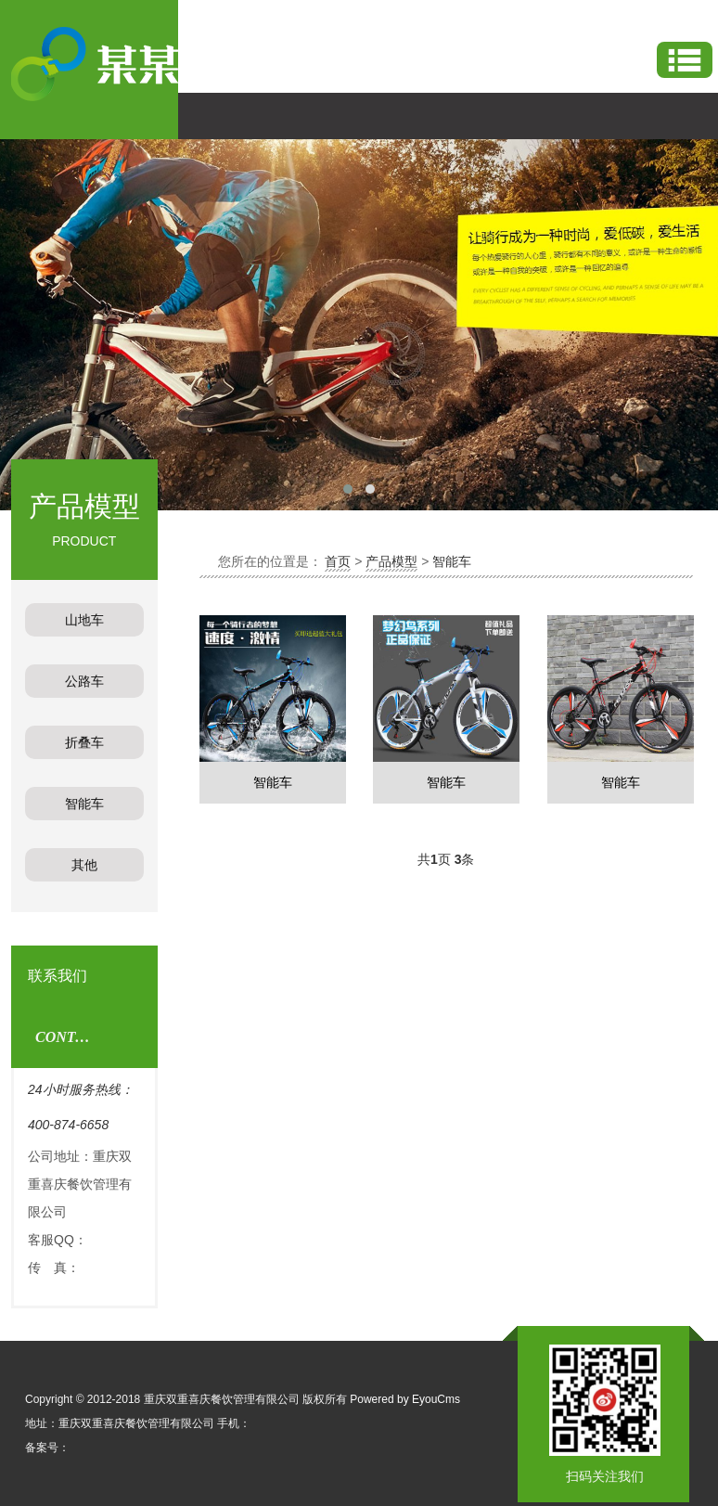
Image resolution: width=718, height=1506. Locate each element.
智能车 (451, 561)
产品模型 (391, 561)
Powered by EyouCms (403, 1399)
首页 (338, 561)
